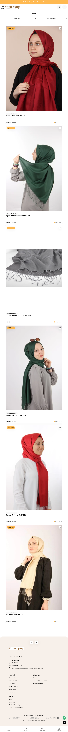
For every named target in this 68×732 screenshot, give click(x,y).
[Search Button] (59, 7)
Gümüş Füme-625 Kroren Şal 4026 (18, 315)
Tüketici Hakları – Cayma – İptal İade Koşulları (20, 705)
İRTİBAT (11, 697)
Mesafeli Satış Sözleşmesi (40, 681)
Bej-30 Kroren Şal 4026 (14, 615)
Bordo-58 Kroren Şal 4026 (15, 116)
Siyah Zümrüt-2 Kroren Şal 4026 (18, 216)
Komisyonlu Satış (13, 681)
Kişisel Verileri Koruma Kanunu (16, 708)
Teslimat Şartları (13, 692)
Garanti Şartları (13, 690)
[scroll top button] (64, 722)
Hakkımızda (12, 702)
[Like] (60, 28)
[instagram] (37, 643)
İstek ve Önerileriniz (38, 684)
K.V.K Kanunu (12, 684)
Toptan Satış (12, 678)
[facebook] (31, 643)
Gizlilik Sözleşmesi (13, 687)
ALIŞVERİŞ (12, 676)
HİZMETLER (36, 676)
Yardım (35, 678)
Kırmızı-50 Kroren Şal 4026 (16, 515)
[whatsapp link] (64, 718)
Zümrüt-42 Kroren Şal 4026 (16, 415)
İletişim (10, 700)
